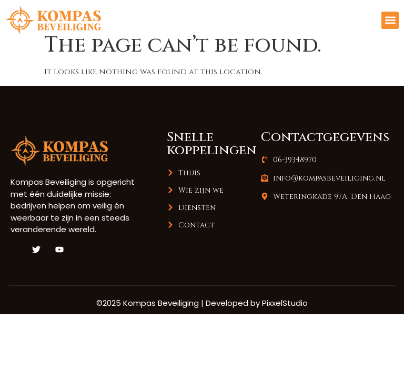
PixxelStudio (285, 315)
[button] (390, 20)
